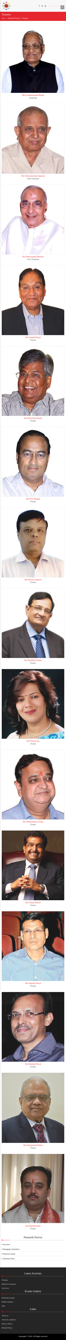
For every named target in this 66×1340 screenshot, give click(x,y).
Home (3, 18)
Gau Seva (5, 1288)
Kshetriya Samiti (8, 1254)
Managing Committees (11, 1249)
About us (5, 1316)
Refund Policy (7, 1328)
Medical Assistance (9, 1284)
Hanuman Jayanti (8, 1298)
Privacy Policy (7, 1324)
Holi (3, 1306)
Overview (6, 1244)
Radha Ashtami (7, 1302)
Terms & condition (9, 1320)
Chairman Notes (8, 1259)
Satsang (4, 1280)
